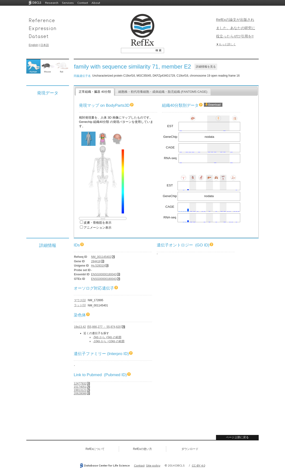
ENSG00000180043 (103, 274)
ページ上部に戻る (237, 437)
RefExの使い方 (142, 449)
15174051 (80, 386)
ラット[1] (80, 305)
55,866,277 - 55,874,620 (104, 326)
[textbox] (137, 50)
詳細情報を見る (206, 66)
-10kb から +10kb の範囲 (108, 341)
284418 (96, 261)
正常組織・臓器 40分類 (95, 91)
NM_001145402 (101, 257)
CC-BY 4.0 (198, 465)
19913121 (80, 390)
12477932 (80, 383)
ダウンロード (189, 449)
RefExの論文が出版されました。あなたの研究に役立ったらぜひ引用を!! (235, 28)
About (96, 3)
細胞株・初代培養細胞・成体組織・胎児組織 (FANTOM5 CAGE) (162, 91)
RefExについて (95, 449)
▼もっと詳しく (226, 44)
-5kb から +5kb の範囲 (107, 337)
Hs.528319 (98, 265)
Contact (82, 3)
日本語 (44, 45)
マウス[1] (80, 300)
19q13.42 (80, 326)
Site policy (153, 465)
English (33, 45)
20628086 (80, 393)
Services (68, 3)
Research (51, 3)
